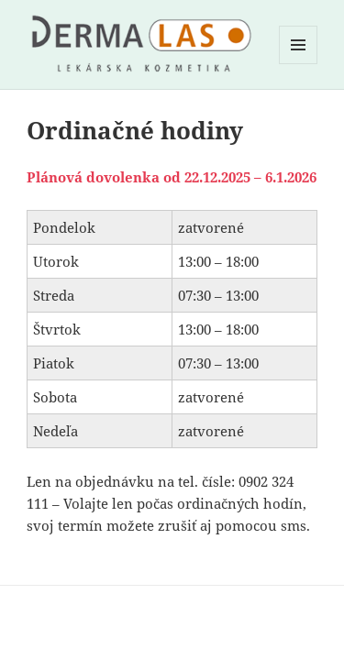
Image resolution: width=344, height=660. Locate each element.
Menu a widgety (298, 63)
